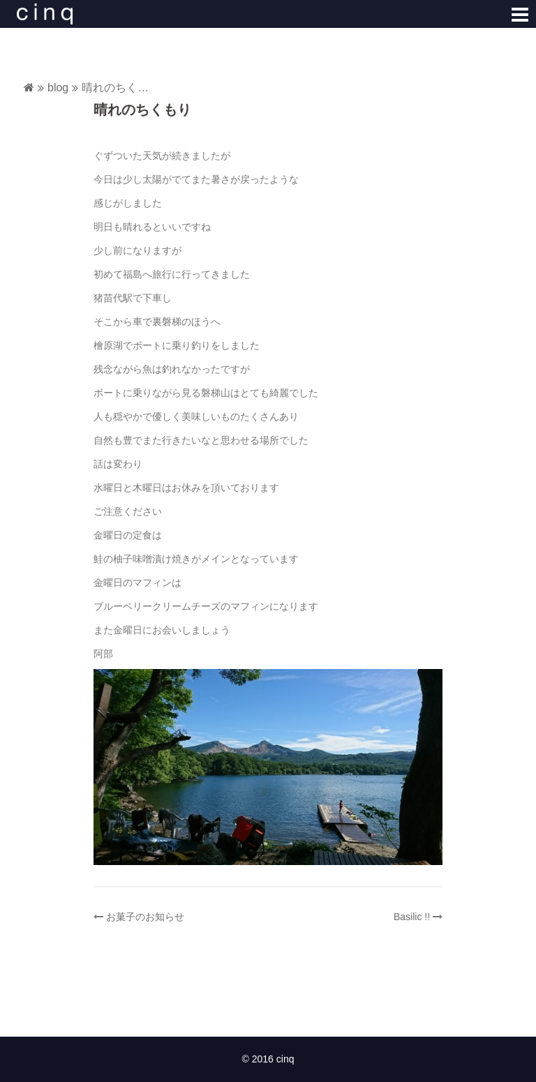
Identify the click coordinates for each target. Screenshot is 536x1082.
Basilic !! (412, 916)
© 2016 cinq (268, 1059)
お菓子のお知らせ (145, 916)
